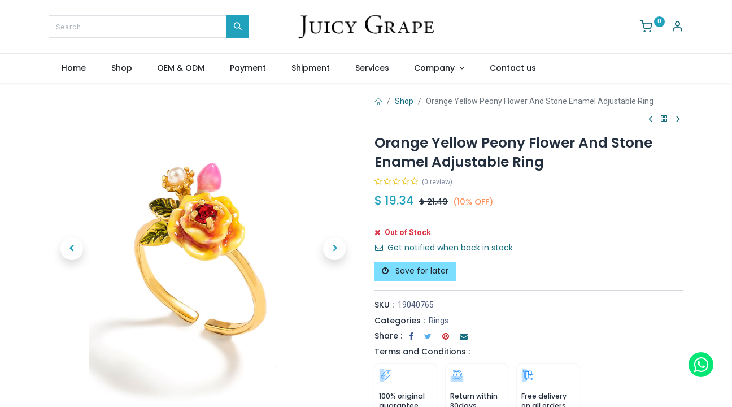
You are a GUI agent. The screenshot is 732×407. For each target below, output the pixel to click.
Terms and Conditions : (422, 351)
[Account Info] (677, 27)
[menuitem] (73, 68)
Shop (404, 101)
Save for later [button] (415, 270)
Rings (438, 320)
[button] (72, 249)
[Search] (237, 26)
